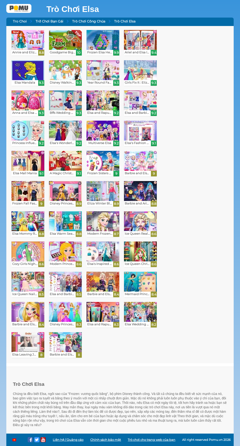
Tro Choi (20, 21)
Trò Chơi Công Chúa (88, 21)
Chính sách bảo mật (105, 440)
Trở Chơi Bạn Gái (49, 21)
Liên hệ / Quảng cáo (68, 440)
